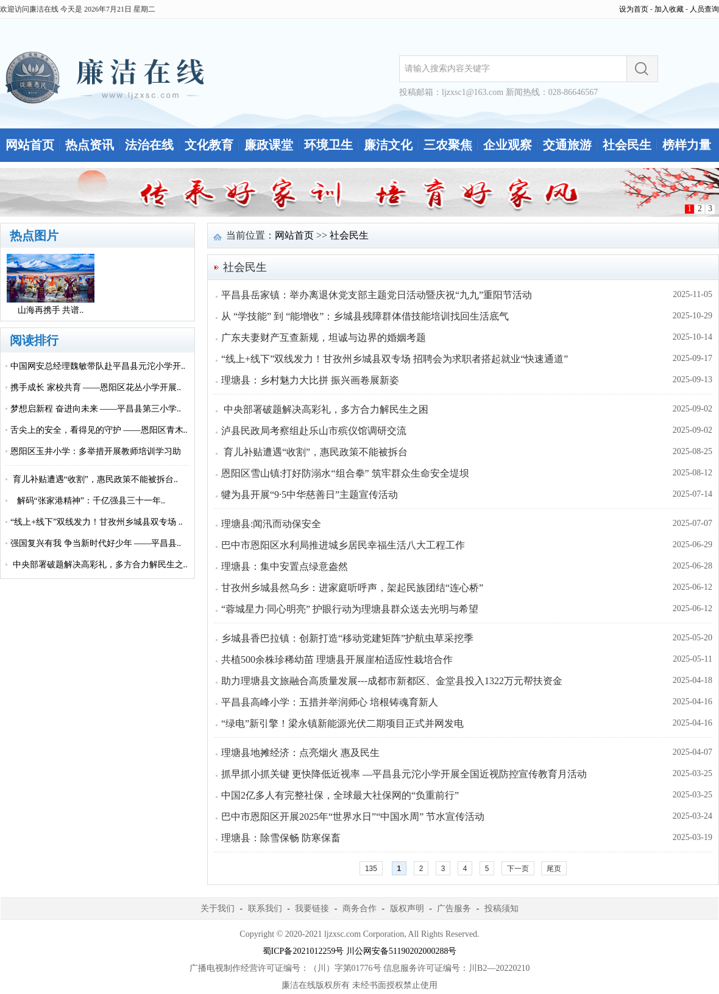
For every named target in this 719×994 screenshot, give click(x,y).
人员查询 (704, 9)
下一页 (518, 868)
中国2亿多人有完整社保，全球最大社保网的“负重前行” (340, 795)
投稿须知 (501, 908)
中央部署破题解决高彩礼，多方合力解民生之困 (324, 409)
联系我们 (265, 908)
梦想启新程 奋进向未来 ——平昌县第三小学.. (95, 408)
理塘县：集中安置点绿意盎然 (284, 566)
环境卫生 (328, 145)
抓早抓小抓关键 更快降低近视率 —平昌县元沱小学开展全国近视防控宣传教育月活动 (404, 774)
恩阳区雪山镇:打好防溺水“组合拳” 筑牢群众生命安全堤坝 (345, 473)
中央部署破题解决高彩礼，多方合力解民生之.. (99, 564)
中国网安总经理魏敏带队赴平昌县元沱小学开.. (97, 366)
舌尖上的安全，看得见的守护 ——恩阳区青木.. (99, 430)
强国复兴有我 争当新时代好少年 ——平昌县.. (95, 543)
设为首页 (633, 9)
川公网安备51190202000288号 (401, 951)
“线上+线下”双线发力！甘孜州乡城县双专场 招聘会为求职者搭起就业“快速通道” (394, 359)
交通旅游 (567, 145)
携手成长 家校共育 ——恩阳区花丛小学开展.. (95, 387)
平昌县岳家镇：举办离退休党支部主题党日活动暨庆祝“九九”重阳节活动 (376, 295)
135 (371, 868)
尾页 (554, 868)
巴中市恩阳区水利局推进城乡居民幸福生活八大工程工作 (343, 545)
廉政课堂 (268, 145)
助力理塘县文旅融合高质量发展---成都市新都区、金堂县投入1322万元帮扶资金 (391, 681)
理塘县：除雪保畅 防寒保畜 (281, 838)
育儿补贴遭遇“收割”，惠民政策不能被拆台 (314, 452)
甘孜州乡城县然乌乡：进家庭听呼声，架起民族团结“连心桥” (352, 588)
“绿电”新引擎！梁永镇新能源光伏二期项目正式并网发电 (342, 723)
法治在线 (149, 145)
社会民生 (627, 145)
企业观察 (507, 145)
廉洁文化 (388, 145)
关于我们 (217, 908)
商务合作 (359, 908)
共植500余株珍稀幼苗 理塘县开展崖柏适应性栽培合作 (337, 659)
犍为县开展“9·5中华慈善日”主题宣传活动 (309, 494)
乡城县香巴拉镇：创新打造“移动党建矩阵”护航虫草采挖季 (347, 638)
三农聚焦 (447, 145)
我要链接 (312, 908)
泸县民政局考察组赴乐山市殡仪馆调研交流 (313, 430)
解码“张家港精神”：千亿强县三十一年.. (87, 500)
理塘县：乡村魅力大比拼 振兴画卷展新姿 (310, 380)
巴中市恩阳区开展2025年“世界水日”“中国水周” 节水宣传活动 (352, 816)
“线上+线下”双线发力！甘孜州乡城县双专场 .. (96, 522)
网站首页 (29, 145)
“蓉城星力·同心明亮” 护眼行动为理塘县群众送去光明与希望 (349, 609)
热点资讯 (89, 145)
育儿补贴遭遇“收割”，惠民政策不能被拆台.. (94, 479)
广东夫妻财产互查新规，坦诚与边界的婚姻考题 (323, 337)
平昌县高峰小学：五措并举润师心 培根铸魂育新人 (329, 702)
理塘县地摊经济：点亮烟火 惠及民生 (300, 752)
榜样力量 (686, 145)
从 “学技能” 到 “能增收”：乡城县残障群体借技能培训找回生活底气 (365, 316)
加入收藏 (669, 9)
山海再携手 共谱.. (51, 310)
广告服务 (454, 908)
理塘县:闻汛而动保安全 (271, 524)
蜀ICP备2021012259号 (303, 951)
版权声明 (407, 908)
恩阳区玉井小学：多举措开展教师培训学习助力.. (95, 462)
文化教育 (209, 145)
